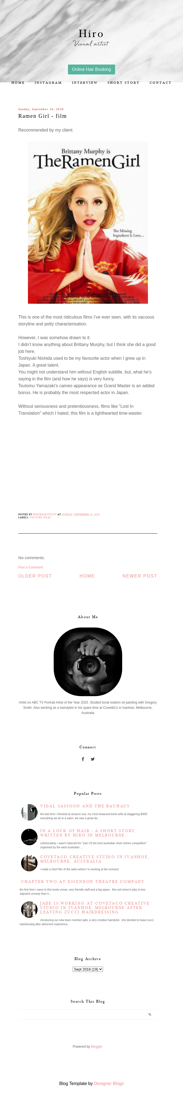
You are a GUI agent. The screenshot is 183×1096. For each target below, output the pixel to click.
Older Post (35, 576)
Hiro (91, 33)
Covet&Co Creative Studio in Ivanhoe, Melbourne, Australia (95, 859)
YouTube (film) (40, 517)
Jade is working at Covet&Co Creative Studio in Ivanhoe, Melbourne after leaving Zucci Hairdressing (95, 907)
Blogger (96, 1046)
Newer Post (140, 576)
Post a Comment (30, 567)
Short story (124, 83)
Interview (85, 83)
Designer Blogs (109, 1083)
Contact (161, 83)
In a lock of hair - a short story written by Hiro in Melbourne (87, 833)
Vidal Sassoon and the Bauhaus (85, 806)
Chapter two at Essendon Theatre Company (83, 882)
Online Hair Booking (91, 69)
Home (18, 83)
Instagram (48, 83)
